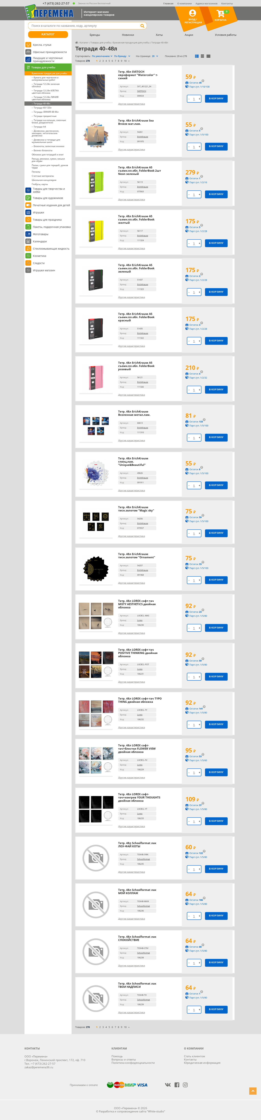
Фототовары (40, 234)
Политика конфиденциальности (133, 1062)
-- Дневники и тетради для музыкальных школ (46, 141)
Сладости (39, 263)
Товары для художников (48, 197)
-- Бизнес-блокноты (42, 150)
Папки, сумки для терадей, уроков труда (50, 166)
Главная (168, 3)
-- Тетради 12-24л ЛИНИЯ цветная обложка (45, 98)
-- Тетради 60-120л (41, 108)
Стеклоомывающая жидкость (51, 248)
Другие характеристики (131, 103)
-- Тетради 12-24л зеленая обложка (46, 85)
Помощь (117, 1056)
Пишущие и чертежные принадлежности (48, 59)
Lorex (139, 620)
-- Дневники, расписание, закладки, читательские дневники (45, 133)
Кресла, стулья (42, 44)
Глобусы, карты (40, 184)
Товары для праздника (47, 219)
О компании (184, 3)
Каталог (48, 34)
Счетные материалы (43, 176)
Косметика (39, 255)
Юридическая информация (202, 1062)
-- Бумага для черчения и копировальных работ (45, 78)
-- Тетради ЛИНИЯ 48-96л (45, 112)
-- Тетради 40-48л (41, 103)
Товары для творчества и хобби (49, 190)
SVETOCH (141, 91)
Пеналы (36, 172)
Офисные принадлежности (50, 52)
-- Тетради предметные (44, 116)
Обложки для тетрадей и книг (48, 154)
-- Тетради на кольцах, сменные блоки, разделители (49, 121)
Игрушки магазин (44, 270)
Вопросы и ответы (123, 1059)
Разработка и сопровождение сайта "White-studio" (132, 1111)
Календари (40, 241)
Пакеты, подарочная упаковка (52, 226)
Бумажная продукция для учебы (49, 73)
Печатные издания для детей (51, 205)
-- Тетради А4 (39, 127)
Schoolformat (143, 859)
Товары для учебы (43, 67)
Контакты (227, 3)
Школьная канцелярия (44, 180)
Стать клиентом (194, 1056)
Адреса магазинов (207, 3)
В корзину (216, 98)
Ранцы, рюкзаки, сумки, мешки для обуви (48, 160)
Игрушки (38, 212)
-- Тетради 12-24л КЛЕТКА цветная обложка (45, 91)
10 (125, 60)
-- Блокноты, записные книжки (48, 146)
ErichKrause (142, 136)
